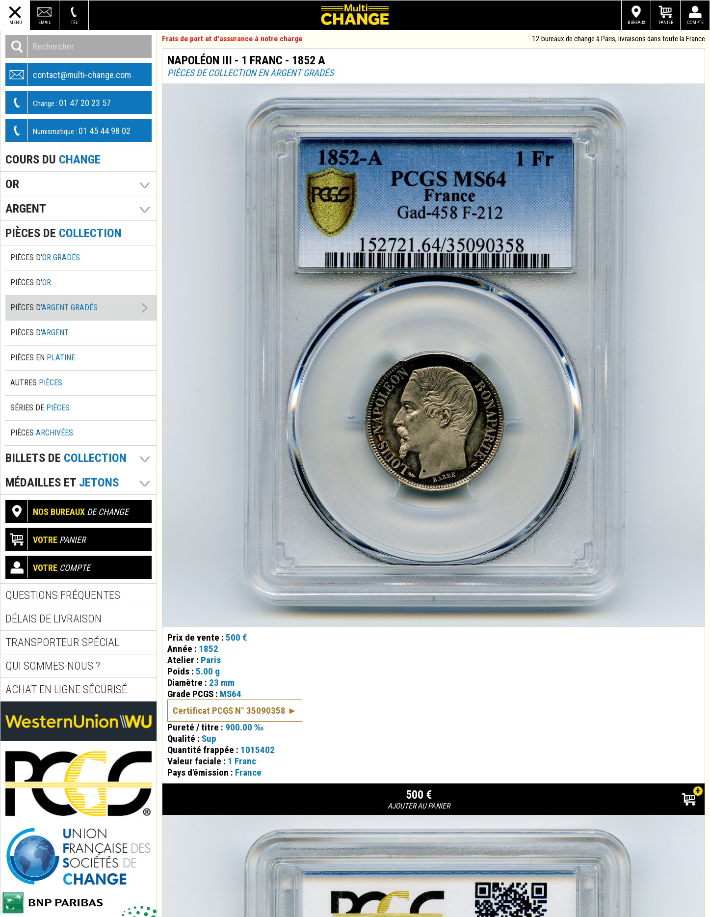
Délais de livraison (53, 618)
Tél (74, 22)
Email (44, 22)
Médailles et (62, 482)
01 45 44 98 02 (68, 130)
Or (12, 184)
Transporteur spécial (62, 642)
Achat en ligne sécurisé (66, 689)
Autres (36, 382)
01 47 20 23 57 (58, 102)
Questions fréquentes (62, 595)
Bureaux (636, 22)
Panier (666, 22)
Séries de (40, 407)
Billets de (66, 458)
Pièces (41, 432)
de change (67, 511)
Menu (15, 22)
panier (46, 539)
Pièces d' (45, 257)
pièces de (63, 233)
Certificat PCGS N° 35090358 (229, 710)
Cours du (53, 159)
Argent (25, 208)
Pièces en (42, 357)
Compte (695, 22)
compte (48, 567)
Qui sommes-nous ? (52, 666)
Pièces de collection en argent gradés (250, 73)
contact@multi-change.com (68, 74)
